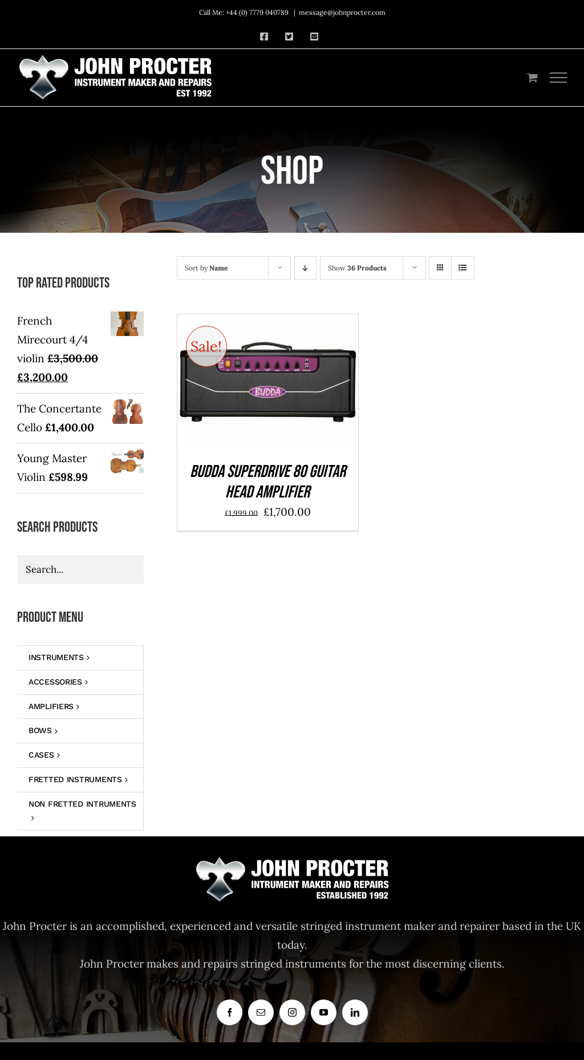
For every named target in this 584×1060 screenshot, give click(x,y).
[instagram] (292, 1012)
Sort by (206, 268)
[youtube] (323, 1012)
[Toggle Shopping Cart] (532, 77)
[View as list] (463, 268)
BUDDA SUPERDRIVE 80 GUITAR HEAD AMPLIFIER (268, 482)
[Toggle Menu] (558, 77)
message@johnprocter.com (342, 12)
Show (357, 268)
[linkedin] (355, 1012)
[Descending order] (305, 268)
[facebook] (229, 1012)
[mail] (261, 1012)
